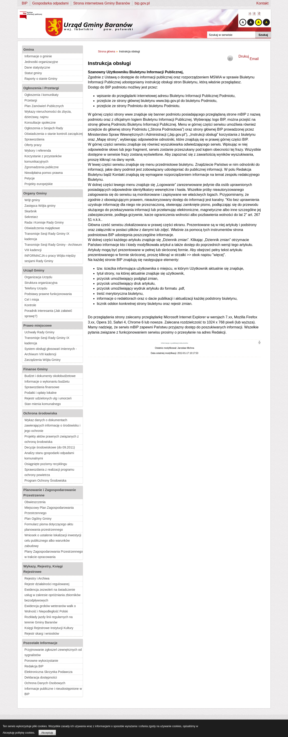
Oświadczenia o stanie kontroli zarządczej (53, 134)
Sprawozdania (34, 139)
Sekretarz (31, 217)
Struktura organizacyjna (40, 282)
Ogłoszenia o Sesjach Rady (43, 128)
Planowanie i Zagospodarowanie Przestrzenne (49, 492)
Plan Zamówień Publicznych (44, 106)
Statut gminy (33, 73)
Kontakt (262, 3)
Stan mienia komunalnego (42, 404)
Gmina (28, 49)
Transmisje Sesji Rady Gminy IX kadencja (46, 236)
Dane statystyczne (37, 67)
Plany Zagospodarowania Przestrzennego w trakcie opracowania (53, 554)
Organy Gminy (35, 193)
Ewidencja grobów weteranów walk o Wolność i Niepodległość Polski (50, 608)
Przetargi (30, 100)
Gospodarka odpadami (50, 3)
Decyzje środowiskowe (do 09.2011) (49, 447)
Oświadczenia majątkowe (42, 228)
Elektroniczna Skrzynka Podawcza (48, 672)
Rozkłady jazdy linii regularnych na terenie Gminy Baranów (48, 619)
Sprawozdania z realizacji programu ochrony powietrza (49, 472)
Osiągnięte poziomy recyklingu (45, 464)
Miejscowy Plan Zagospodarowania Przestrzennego (49, 510)
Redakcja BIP (34, 666)
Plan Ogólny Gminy (38, 518)
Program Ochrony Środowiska (45, 480)
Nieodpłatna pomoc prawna (43, 173)
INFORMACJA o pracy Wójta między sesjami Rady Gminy (50, 258)
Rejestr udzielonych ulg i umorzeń (48, 398)
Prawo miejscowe (37, 325)
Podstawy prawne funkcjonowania (48, 294)
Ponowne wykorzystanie (41, 660)
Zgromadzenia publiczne (41, 167)
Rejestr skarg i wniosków (41, 633)
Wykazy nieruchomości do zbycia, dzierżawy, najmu (48, 114)
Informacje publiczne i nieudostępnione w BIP (53, 691)
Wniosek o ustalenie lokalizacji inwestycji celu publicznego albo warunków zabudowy (52, 540)
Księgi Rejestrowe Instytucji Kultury (48, 628)
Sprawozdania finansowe (41, 387)
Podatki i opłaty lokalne (40, 392)
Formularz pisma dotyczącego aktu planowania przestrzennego (48, 526)
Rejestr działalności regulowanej (46, 584)
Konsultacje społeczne (40, 122)
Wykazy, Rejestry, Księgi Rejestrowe (43, 568)
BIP (25, 3)
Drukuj (243, 56)
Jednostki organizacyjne (41, 62)
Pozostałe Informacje (40, 643)
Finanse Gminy (35, 369)
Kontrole (30, 305)
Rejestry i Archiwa (36, 578)
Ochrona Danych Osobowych (44, 683)
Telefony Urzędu (35, 288)
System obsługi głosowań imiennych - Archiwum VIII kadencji (50, 351)
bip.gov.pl (142, 3)
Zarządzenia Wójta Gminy (42, 360)
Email (254, 59)
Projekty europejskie (38, 184)
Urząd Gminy (33, 270)
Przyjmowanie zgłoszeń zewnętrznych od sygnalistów (53, 652)
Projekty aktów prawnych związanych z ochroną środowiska (51, 439)
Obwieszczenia (35, 502)
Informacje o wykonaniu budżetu (47, 381)
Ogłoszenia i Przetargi (41, 88)
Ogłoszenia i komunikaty (41, 95)
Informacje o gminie (38, 56)
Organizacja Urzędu (38, 277)
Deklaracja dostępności (40, 677)
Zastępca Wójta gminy (40, 205)
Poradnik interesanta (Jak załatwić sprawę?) (48, 313)
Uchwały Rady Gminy (39, 332)
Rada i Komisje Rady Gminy (44, 222)
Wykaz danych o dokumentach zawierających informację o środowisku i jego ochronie (52, 425)
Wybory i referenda (37, 150)
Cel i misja (31, 299)
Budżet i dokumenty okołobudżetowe (50, 376)
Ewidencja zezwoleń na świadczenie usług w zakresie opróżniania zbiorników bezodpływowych (52, 595)
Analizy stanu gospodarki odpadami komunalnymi (49, 455)
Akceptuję (47, 732)
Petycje (29, 178)
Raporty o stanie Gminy (40, 78)
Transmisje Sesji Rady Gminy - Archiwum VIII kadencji (53, 247)
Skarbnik (30, 211)
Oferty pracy (32, 145)
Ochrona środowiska (40, 413)
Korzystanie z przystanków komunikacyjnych (43, 158)
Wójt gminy (32, 200)
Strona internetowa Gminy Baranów (101, 3)
